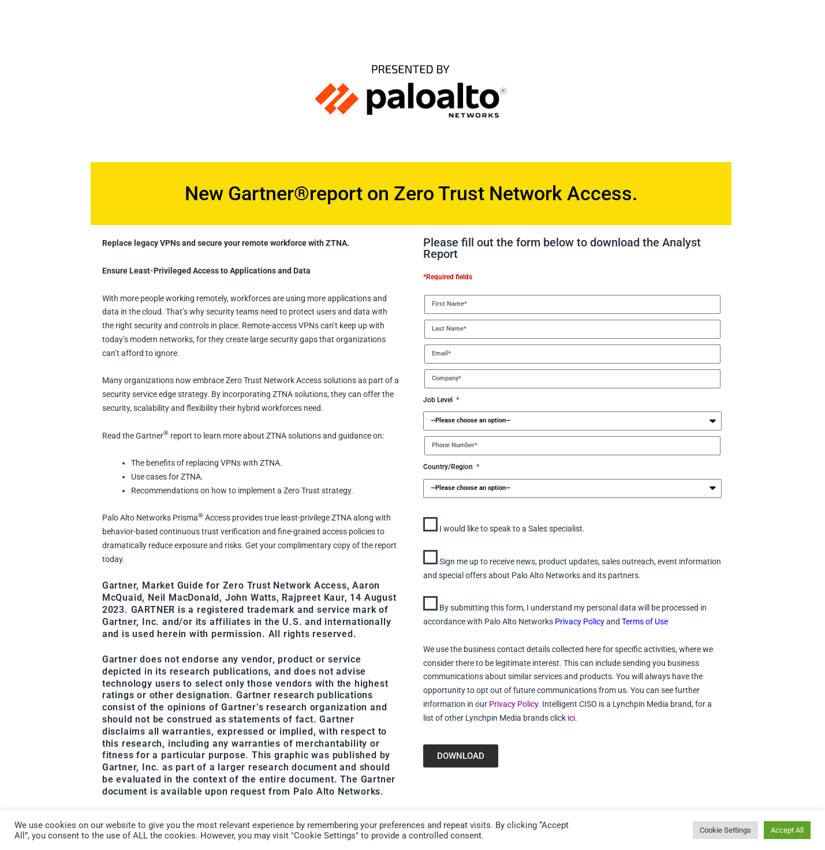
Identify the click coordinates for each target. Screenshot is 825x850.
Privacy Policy (580, 621)
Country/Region (449, 467)
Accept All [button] (787, 830)
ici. (572, 717)
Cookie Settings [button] (725, 830)
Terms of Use (645, 621)
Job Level (438, 400)
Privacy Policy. (513, 704)
